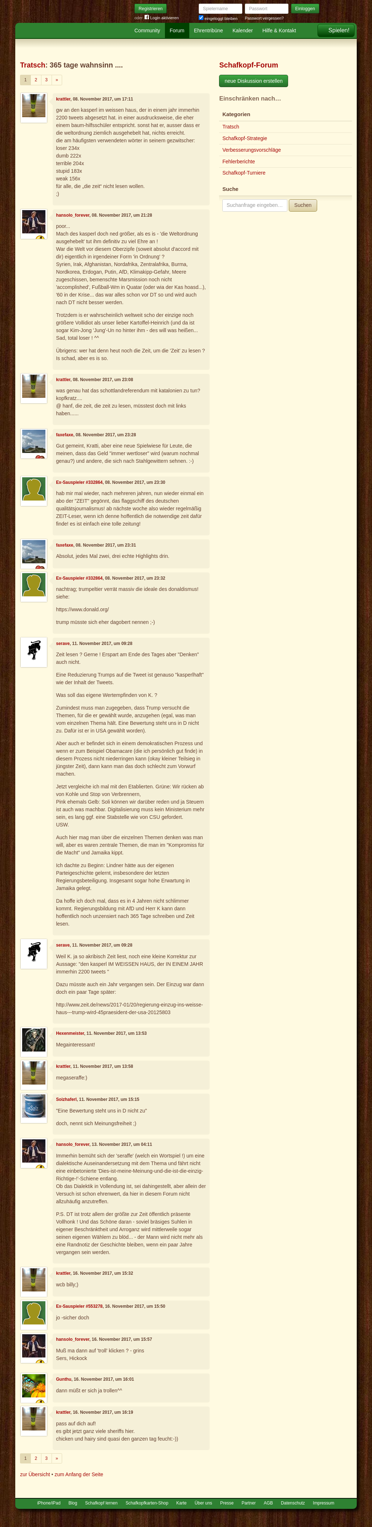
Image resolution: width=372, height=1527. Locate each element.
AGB (268, 1503)
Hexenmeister (70, 1033)
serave (63, 643)
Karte (181, 1503)
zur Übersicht (35, 1474)
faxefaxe (64, 434)
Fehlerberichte (238, 161)
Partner (249, 1503)
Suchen (302, 205)
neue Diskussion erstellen (254, 81)
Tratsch (32, 65)
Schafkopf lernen (101, 1503)
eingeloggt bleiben (218, 18)
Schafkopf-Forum (248, 65)
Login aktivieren (162, 18)
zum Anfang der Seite (78, 1474)
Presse (227, 1503)
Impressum (323, 1503)
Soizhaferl (66, 1099)
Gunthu (63, 1379)
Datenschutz (293, 1503)
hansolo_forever (72, 215)
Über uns (203, 1503)
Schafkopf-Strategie (244, 138)
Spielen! (338, 30)
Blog (73, 1503)
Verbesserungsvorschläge (251, 150)
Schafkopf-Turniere (244, 173)
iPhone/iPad (48, 1503)
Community (147, 30)
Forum (177, 30)
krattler (63, 99)
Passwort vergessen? (264, 18)
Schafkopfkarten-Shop (147, 1503)
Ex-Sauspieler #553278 (79, 1306)
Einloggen (305, 8)
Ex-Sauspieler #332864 (79, 482)
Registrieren (151, 8)
